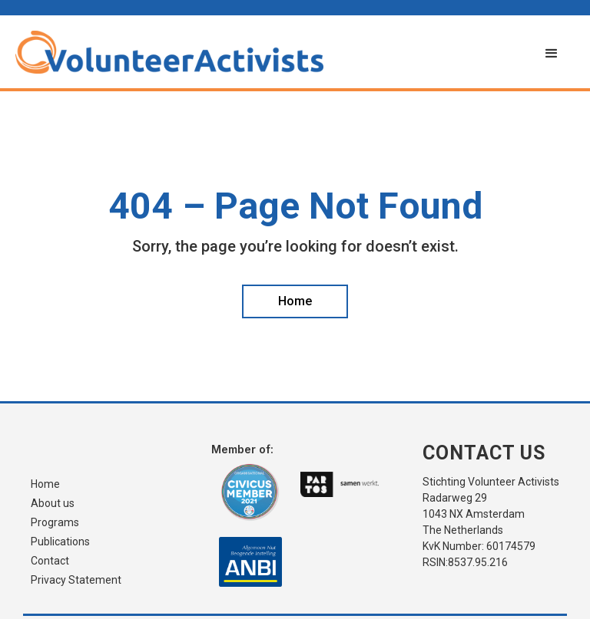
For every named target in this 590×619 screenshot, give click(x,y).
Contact (50, 561)
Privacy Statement (76, 580)
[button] (552, 54)
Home (45, 484)
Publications (60, 542)
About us (53, 503)
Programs (55, 522)
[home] (272, 52)
